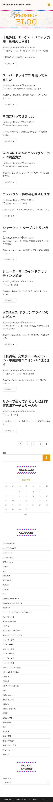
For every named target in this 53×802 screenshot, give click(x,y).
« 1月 (26, 514)
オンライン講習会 (9, 621)
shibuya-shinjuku (12, 47)
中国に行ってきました (18, 116)
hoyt (4, 571)
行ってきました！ (9, 750)
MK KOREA (7, 580)
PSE (4, 594)
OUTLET (6, 585)
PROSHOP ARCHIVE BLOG (17, 4)
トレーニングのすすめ (11, 672)
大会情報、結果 (8, 699)
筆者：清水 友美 (8, 741)
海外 (4, 727)
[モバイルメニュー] (49, 4)
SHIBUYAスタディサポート (12, 603)
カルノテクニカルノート (12, 630)
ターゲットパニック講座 (38, 51)
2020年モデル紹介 (9, 548)
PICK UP (6, 589)
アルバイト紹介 (8, 617)
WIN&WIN (10, 125)
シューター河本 (8, 658)
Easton (8, 88)
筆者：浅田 (7, 736)
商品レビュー (7, 695)
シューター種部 (8, 663)
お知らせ (9, 51)
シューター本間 (8, 653)
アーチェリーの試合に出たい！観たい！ (17, 612)
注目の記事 (10, 328)
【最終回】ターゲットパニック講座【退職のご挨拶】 (26, 39)
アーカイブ (7, 778)
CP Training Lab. (9, 562)
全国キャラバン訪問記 (11, 686)
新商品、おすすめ (34, 88)
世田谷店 (6, 676)
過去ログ (6, 754)
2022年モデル (8, 557)
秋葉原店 (6, 731)
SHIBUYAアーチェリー (11, 598)
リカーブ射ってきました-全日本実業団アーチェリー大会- (25, 403)
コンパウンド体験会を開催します (26, 194)
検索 (4, 453)
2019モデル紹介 (9, 543)
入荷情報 (32, 241)
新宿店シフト (7, 718)
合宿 (4, 690)
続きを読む (10, 63)
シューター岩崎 (8, 644)
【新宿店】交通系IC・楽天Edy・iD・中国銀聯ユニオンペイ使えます (26, 360)
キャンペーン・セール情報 (12, 635)
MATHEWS (7, 575)
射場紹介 (6, 704)
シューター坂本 (8, 640)
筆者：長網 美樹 (9, 745)
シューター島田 (20, 51)
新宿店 (9, 244)
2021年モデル (8, 553)
